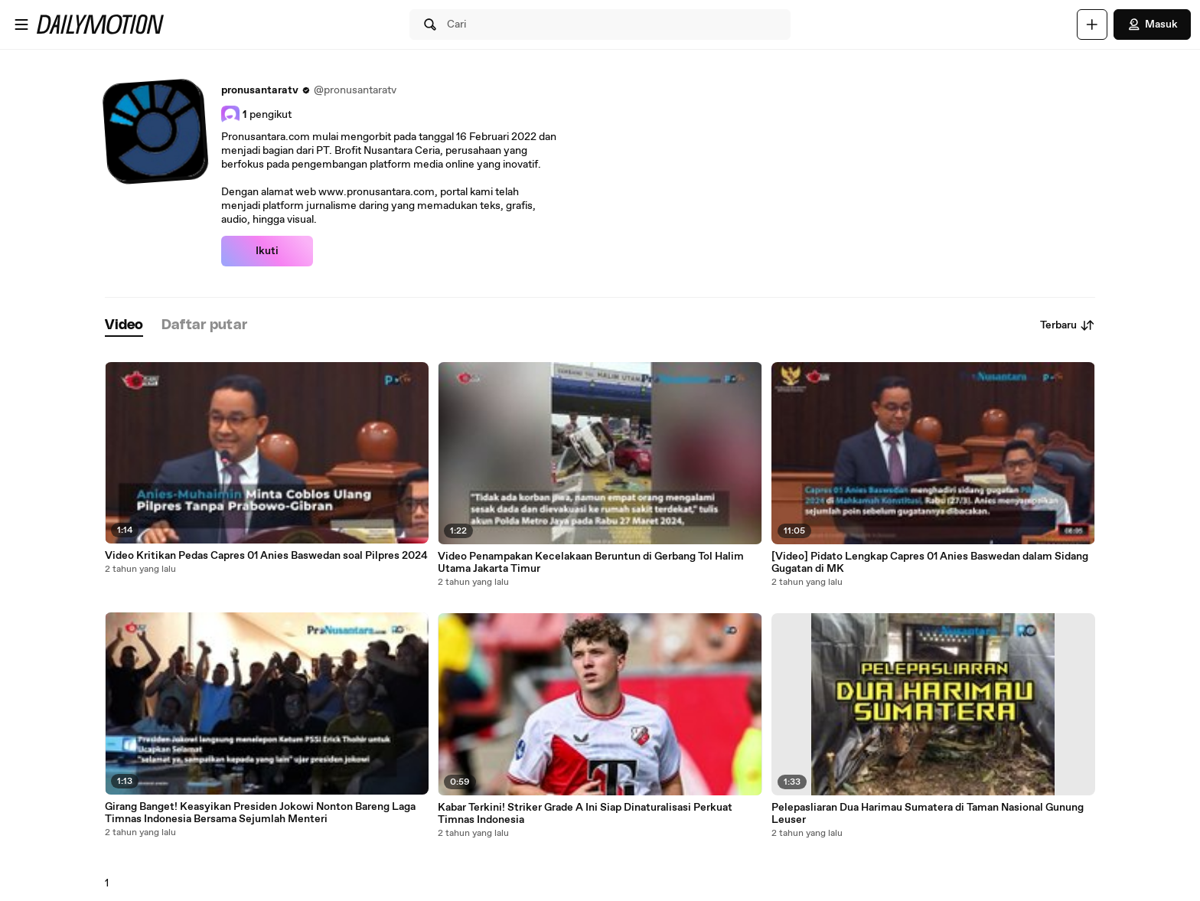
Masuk (1152, 24)
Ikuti (267, 251)
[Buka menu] (21, 24)
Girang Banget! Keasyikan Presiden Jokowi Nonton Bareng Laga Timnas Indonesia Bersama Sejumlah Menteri (260, 813)
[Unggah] (1092, 24)
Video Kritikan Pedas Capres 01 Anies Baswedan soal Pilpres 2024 (266, 556)
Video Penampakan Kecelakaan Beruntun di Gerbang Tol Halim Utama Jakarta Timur (591, 562)
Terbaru (1067, 325)
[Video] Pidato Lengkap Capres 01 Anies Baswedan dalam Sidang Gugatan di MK (929, 562)
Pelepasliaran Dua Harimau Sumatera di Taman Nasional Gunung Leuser (927, 813)
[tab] (124, 325)
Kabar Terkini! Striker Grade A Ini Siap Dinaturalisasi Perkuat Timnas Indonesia (585, 813)
